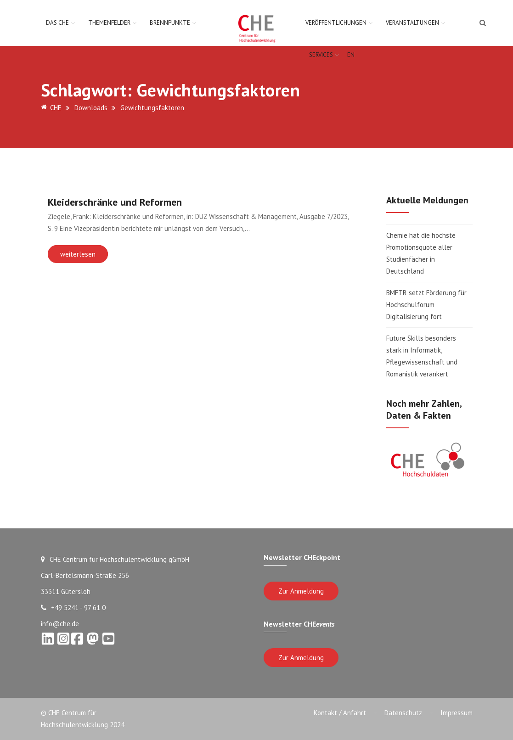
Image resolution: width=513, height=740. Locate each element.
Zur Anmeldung (301, 591)
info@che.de (60, 623)
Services (321, 55)
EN (351, 55)
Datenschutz (403, 712)
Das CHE (57, 23)
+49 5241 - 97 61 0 (73, 607)
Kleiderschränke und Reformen (115, 202)
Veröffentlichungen (335, 23)
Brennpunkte (170, 23)
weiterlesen (78, 254)
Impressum (456, 712)
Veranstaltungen (412, 23)
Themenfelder (109, 23)
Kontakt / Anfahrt (340, 712)
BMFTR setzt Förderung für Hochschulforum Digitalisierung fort (426, 304)
